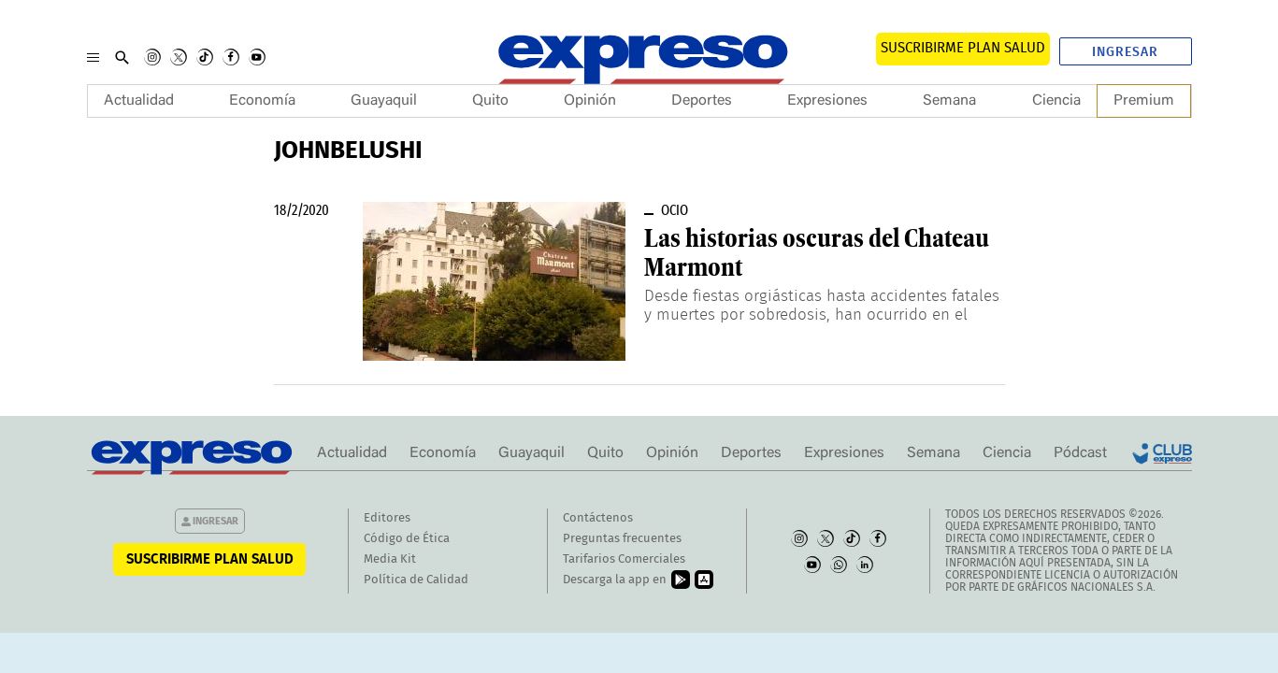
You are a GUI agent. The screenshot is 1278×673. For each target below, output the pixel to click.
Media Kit (390, 559)
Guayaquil (384, 100)
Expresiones (827, 100)
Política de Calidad (416, 580)
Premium (1143, 100)
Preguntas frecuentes (622, 539)
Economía (262, 100)
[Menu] (93, 57)
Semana (949, 100)
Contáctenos (598, 518)
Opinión (590, 100)
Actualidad (139, 100)
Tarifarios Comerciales (624, 559)
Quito (490, 100)
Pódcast (1080, 453)
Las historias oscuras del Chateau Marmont (816, 252)
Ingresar (1125, 52)
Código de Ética (407, 539)
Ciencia (1056, 100)
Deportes (701, 100)
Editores (387, 518)
